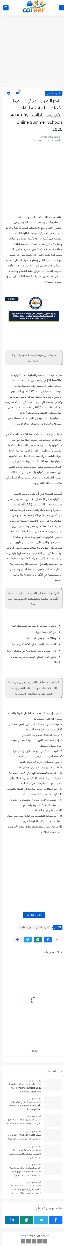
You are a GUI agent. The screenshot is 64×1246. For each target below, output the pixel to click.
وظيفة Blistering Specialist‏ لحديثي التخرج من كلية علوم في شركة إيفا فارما (22, 1136)
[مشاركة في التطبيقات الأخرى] (16, 939)
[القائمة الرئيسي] (59, 7)
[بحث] (4, 7)
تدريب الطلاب (24, 927)
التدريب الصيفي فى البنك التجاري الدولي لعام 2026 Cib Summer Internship (21, 1121)
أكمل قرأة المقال (32, 915)
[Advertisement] (32, 53)
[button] (46, 939)
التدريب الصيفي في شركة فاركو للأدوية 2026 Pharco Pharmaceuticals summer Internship (23, 1087)
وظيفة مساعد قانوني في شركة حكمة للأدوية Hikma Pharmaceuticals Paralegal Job (23, 1105)
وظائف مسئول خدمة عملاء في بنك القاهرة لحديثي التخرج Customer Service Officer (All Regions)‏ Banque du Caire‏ (24, 1189)
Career (20, 1235)
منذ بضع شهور (31, 1080)
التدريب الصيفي (51, 93)
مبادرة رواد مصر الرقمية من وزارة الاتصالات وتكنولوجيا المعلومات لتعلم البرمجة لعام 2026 (23, 1153)
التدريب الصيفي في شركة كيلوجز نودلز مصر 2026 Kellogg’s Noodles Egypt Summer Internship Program (23, 1172)
